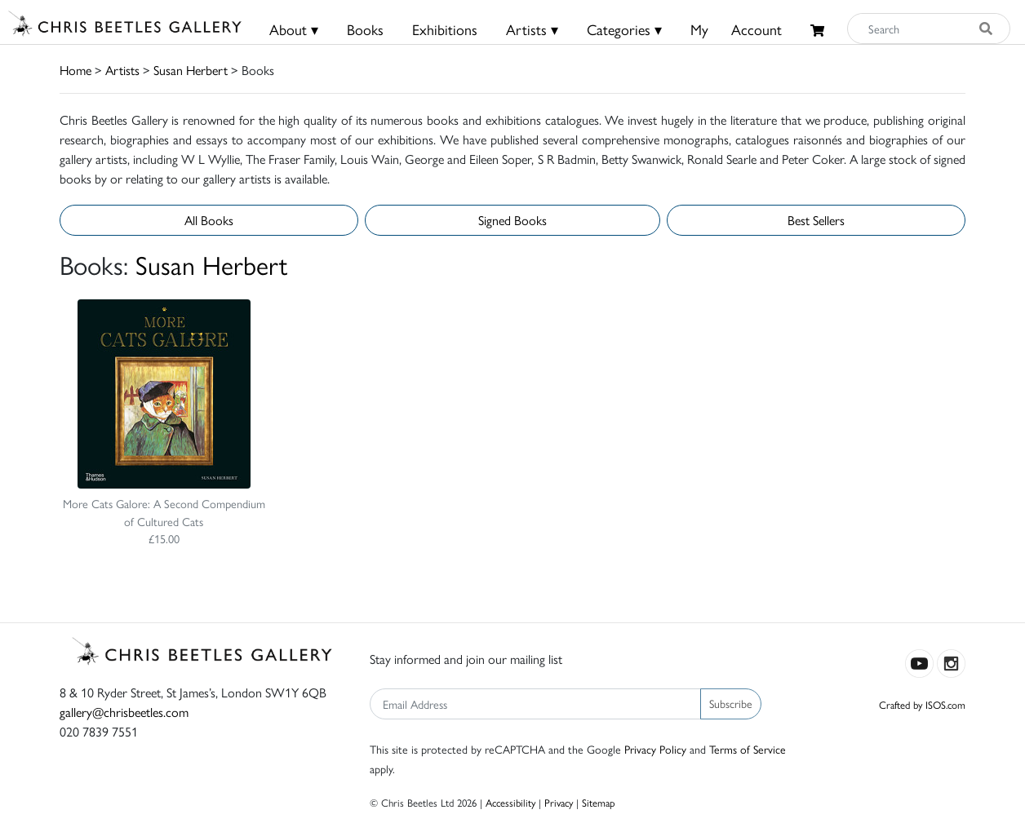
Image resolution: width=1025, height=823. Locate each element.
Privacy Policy (655, 749)
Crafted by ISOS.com (922, 704)
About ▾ (293, 29)
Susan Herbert (190, 69)
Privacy (558, 802)
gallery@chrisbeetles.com (124, 711)
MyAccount (736, 29)
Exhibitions (444, 29)
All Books (208, 219)
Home (75, 69)
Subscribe (730, 703)
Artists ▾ (532, 29)
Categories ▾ (624, 29)
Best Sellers (816, 219)
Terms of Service (747, 749)
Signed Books (512, 219)
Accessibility (510, 802)
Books (365, 29)
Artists (122, 69)
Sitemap (598, 802)
